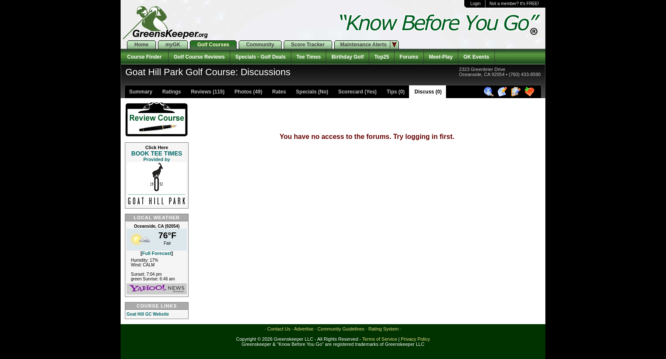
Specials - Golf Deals (260, 57)
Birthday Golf (347, 57)
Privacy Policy (415, 339)
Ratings (171, 92)
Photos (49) (247, 92)
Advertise (303, 328)
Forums (409, 57)
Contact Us (278, 328)
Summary (140, 92)
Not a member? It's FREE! (514, 3)
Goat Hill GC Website (148, 314)
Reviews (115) (207, 92)
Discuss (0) (427, 92)
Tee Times (308, 57)
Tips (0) (395, 92)
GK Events (476, 57)
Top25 (381, 57)
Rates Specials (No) (299, 92)
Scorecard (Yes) (357, 92)
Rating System (383, 328)
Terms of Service (379, 339)
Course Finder (144, 57)
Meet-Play (441, 57)
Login (475, 3)
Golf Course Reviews (199, 57)
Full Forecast (156, 253)
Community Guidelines (340, 328)
